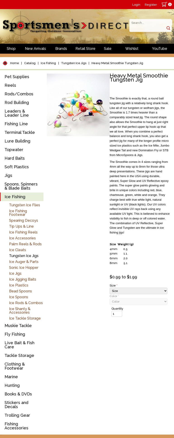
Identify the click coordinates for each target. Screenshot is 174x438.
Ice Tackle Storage (25, 318)
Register (151, 4)
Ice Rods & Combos (26, 303)
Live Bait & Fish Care (19, 344)
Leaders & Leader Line (17, 113)
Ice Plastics (18, 285)
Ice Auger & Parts (24, 262)
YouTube (159, 48)
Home (14, 63)
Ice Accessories (22, 238)
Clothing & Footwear (15, 366)
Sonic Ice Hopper (23, 267)
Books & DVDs (18, 394)
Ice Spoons (18, 297)
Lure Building (17, 141)
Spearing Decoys (23, 220)
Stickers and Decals (16, 404)
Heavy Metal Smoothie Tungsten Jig (117, 63)
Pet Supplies (17, 76)
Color (114, 296)
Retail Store (85, 48)
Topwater (14, 149)
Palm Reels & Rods (25, 244)
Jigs (8, 175)
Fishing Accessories (16, 425)
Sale (107, 48)
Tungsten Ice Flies (24, 205)
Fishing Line (16, 123)
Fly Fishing (15, 334)
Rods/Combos (19, 93)
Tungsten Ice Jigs (73, 63)
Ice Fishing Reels (23, 232)
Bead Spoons (20, 291)
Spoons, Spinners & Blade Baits (21, 186)
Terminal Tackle (20, 132)
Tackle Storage (19, 355)
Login (136, 4)
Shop (11, 48)
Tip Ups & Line (21, 226)
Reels (10, 85)
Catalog (30, 63)
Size (113, 285)
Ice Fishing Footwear (18, 213)
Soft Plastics (17, 166)
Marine (11, 376)
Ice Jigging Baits (22, 279)
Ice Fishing (48, 63)
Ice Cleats (17, 250)
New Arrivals (35, 48)
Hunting (12, 385)
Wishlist (131, 48)
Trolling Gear (17, 415)
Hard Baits (15, 158)
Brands (61, 48)
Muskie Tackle (18, 325)
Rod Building (17, 102)
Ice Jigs (15, 273)
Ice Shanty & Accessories (19, 311)
